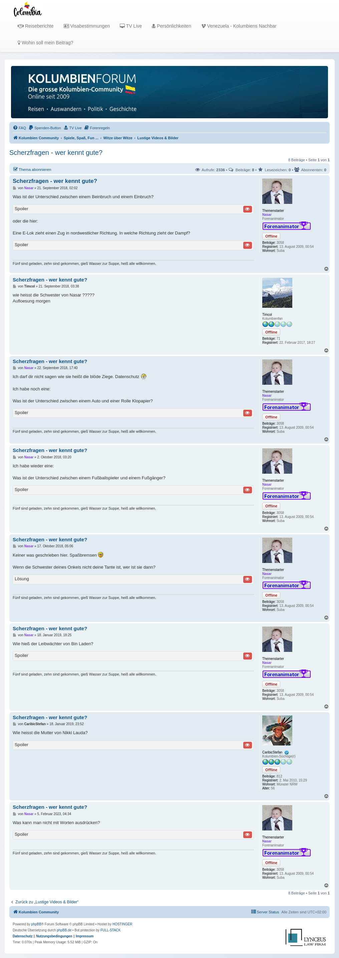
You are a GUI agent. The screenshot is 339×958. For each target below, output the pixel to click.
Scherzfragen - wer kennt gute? (55, 152)
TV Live (131, 26)
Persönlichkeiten (171, 26)
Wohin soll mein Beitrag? (45, 42)
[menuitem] (19, 128)
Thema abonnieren (32, 169)
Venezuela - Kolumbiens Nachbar (239, 26)
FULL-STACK (110, 930)
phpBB (36, 924)
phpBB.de (64, 930)
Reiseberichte (36, 26)
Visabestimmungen (87, 26)
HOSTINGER (122, 924)
